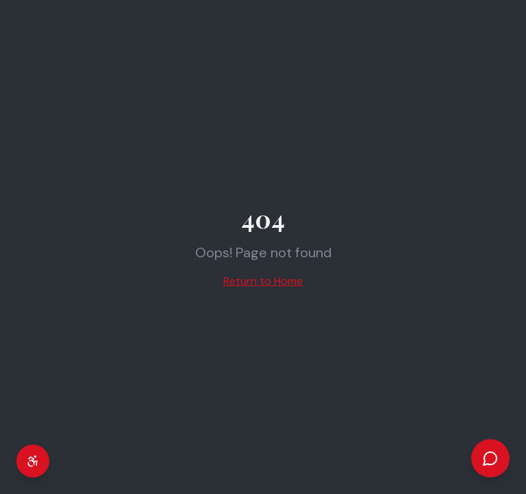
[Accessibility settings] (32, 461)
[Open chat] (490, 458)
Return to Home (263, 281)
